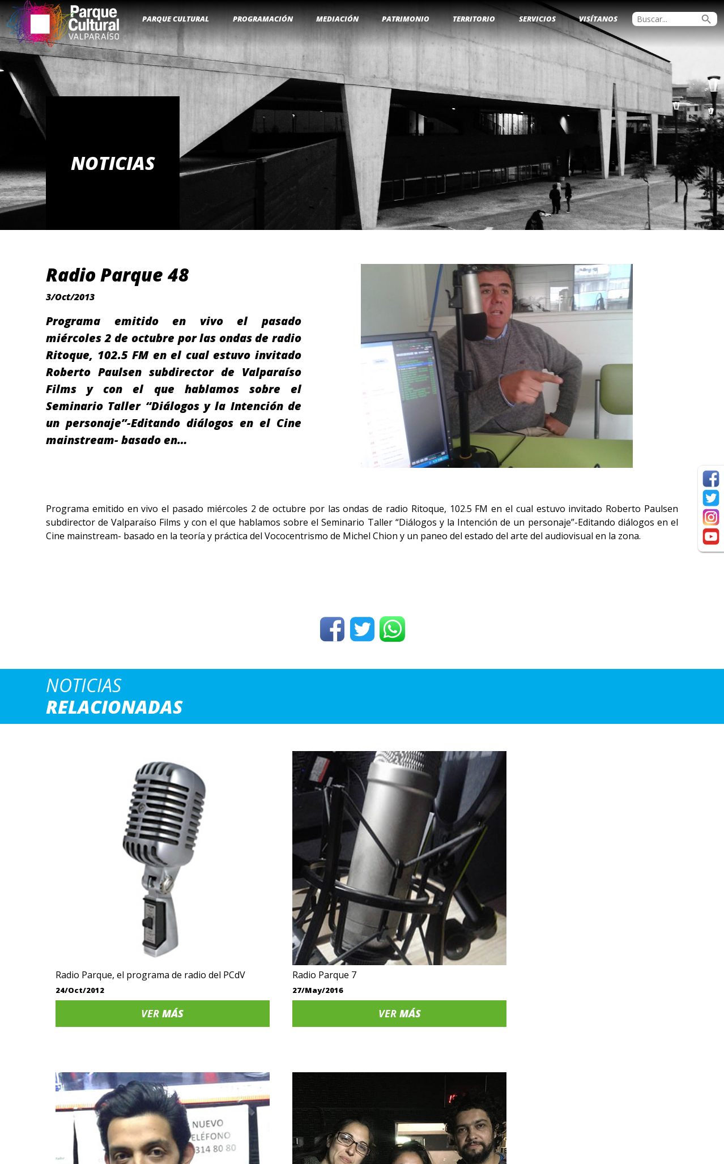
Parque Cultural (175, 19)
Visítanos (598, 19)
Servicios (537, 19)
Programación (263, 19)
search (706, 19)
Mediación (337, 19)
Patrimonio (405, 19)
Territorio (474, 19)
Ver (120, 958)
